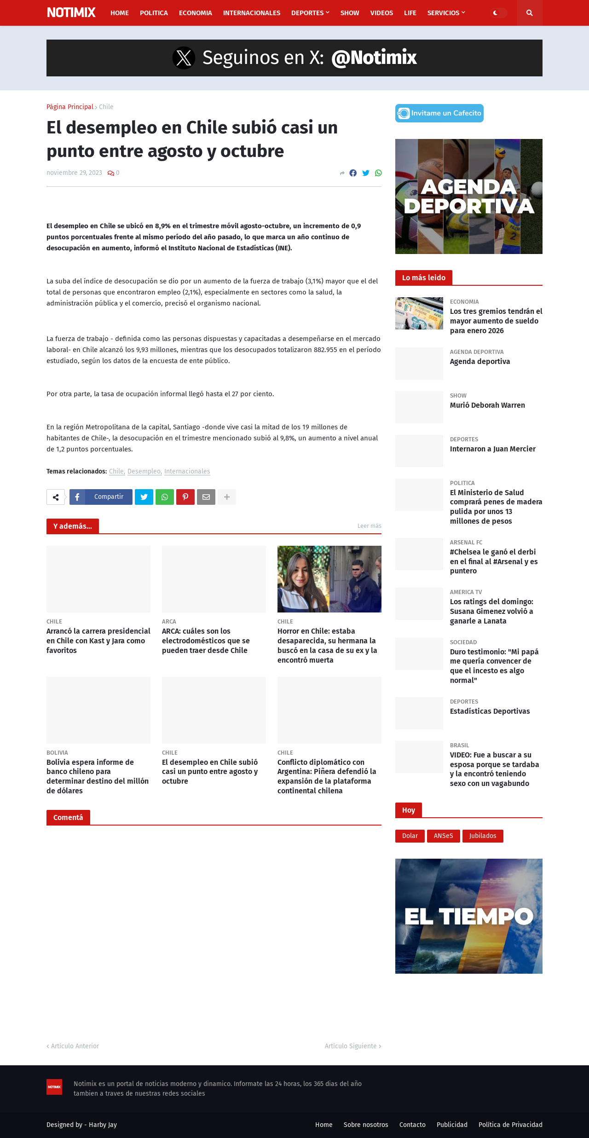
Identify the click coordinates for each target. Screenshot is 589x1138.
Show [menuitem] (350, 13)
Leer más (369, 525)
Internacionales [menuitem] (251, 13)
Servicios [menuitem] (443, 13)
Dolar (410, 836)
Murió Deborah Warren (487, 405)
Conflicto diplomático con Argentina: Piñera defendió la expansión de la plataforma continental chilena (326, 776)
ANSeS (443, 836)
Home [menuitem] (119, 13)
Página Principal (69, 107)
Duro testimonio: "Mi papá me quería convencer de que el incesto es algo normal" (494, 666)
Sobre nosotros (366, 1125)
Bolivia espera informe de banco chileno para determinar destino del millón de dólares (97, 776)
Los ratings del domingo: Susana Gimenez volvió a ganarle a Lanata (491, 611)
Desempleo (144, 471)
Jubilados (483, 836)
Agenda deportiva (480, 361)
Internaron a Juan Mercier (493, 449)
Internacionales (187, 471)
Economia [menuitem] (195, 13)
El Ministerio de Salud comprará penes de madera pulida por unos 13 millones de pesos (496, 507)
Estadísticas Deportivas (490, 711)
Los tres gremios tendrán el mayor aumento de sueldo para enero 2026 (496, 321)
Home (324, 1125)
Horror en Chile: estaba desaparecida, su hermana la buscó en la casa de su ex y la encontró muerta (327, 645)
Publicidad (452, 1125)
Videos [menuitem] (381, 13)
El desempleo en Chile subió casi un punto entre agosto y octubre (210, 772)
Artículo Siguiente (351, 1046)
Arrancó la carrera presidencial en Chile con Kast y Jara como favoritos (98, 641)
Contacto (412, 1125)
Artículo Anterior (75, 1046)
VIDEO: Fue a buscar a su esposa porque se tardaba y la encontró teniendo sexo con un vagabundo (494, 769)
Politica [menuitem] (154, 13)
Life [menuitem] (410, 13)
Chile (106, 107)
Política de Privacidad (511, 1125)
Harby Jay (103, 1125)
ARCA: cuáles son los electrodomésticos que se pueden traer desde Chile (206, 641)
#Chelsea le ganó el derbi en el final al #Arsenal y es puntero (494, 562)
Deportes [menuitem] (307, 13)
